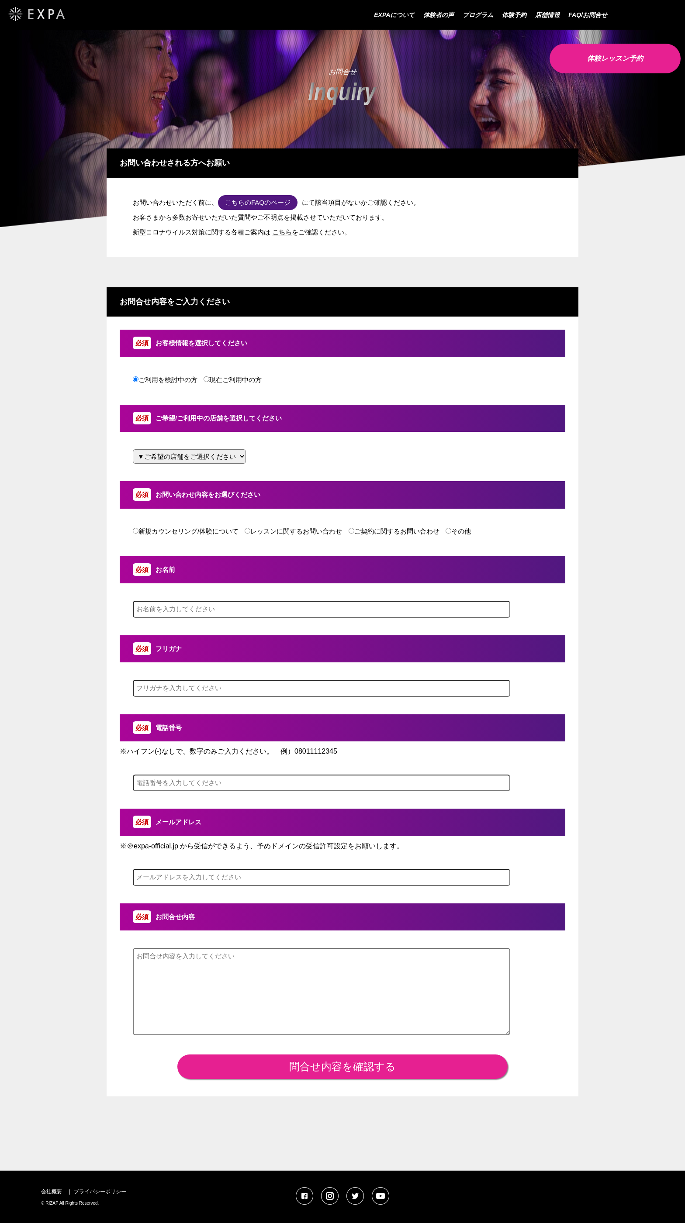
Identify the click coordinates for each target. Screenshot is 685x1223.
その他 (458, 531)
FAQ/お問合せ (587, 14)
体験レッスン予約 (615, 58)
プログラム (478, 14)
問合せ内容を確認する (342, 1066)
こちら (282, 232)
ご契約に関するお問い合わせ (394, 531)
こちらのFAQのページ (258, 202)
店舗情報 (547, 14)
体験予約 (514, 14)
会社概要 (51, 1192)
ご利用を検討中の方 (165, 379)
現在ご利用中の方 (233, 379)
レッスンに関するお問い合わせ (293, 531)
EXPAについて (394, 14)
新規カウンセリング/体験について (186, 531)
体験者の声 (438, 14)
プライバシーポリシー (100, 1192)
